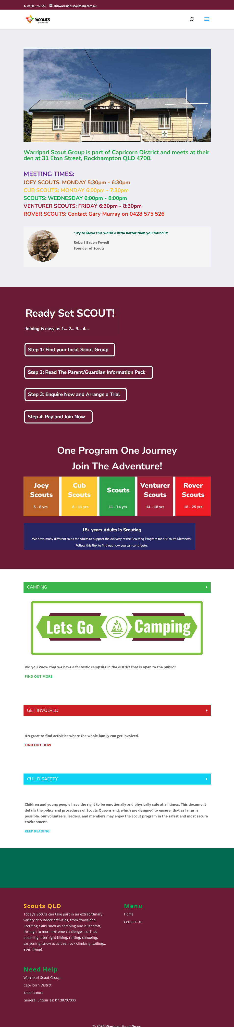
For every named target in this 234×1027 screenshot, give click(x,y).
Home (129, 914)
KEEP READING (37, 831)
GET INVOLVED (42, 710)
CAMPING (37, 587)
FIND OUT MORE (38, 676)
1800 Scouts (33, 992)
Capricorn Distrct (37, 985)
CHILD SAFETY (42, 779)
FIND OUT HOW (38, 745)
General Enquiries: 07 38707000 (50, 1000)
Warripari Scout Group (42, 977)
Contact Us (133, 921)
